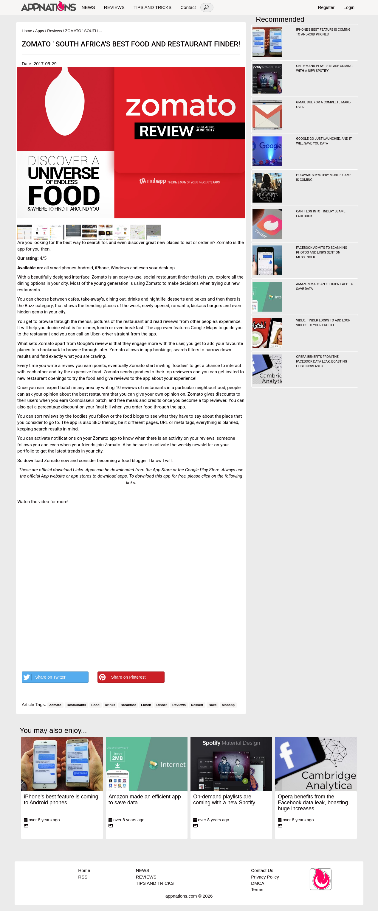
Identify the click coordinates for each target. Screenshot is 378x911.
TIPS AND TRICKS (152, 7)
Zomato (55, 705)
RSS (82, 876)
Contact (188, 7)
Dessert (197, 705)
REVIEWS (114, 7)
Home (27, 31)
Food (95, 705)
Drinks (110, 705)
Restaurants (76, 705)
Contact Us (262, 870)
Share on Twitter (44, 677)
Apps (39, 31)
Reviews (54, 31)
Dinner (162, 705)
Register (326, 7)
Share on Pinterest (121, 677)
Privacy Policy (265, 876)
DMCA (257, 883)
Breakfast (128, 705)
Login (348, 7)
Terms (257, 889)
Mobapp (228, 705)
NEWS (88, 7)
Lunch (146, 705)
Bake (213, 705)
